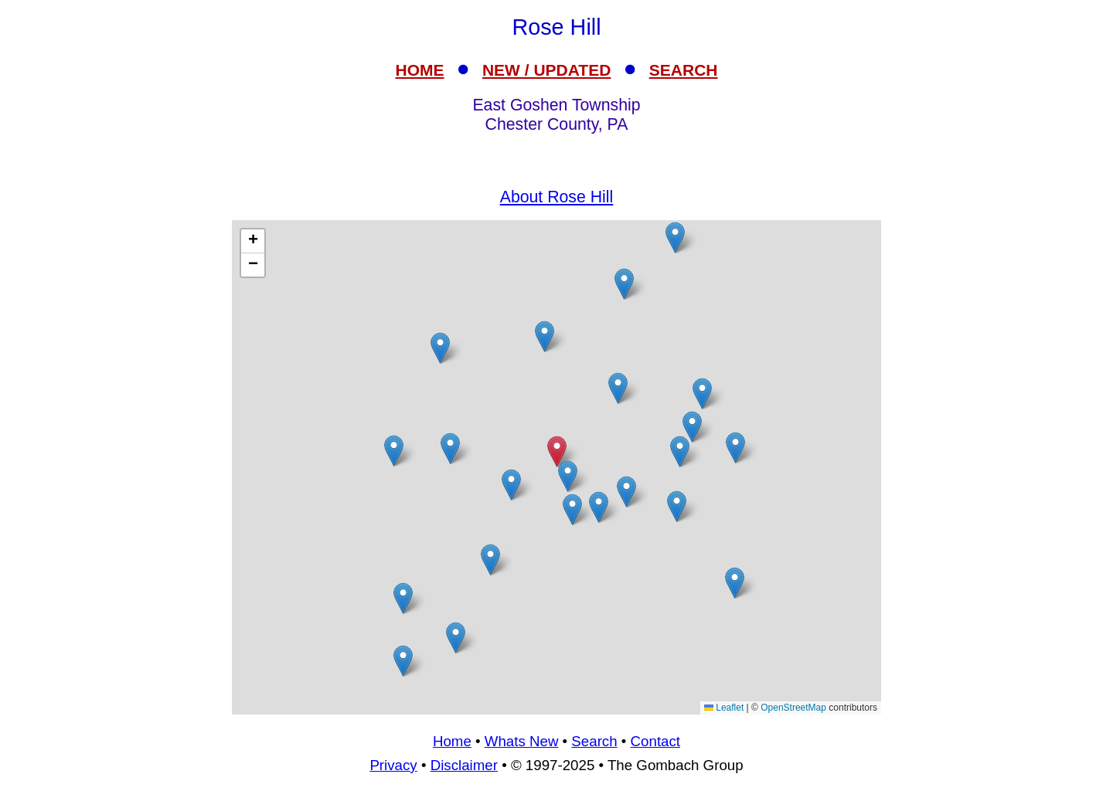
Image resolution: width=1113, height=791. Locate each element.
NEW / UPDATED (546, 70)
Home (452, 741)
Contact (655, 741)
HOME (420, 70)
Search (594, 741)
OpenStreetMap (793, 707)
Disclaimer (464, 765)
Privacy (393, 765)
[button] (702, 393)
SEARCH (683, 70)
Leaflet (724, 707)
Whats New (522, 741)
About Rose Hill (557, 197)
